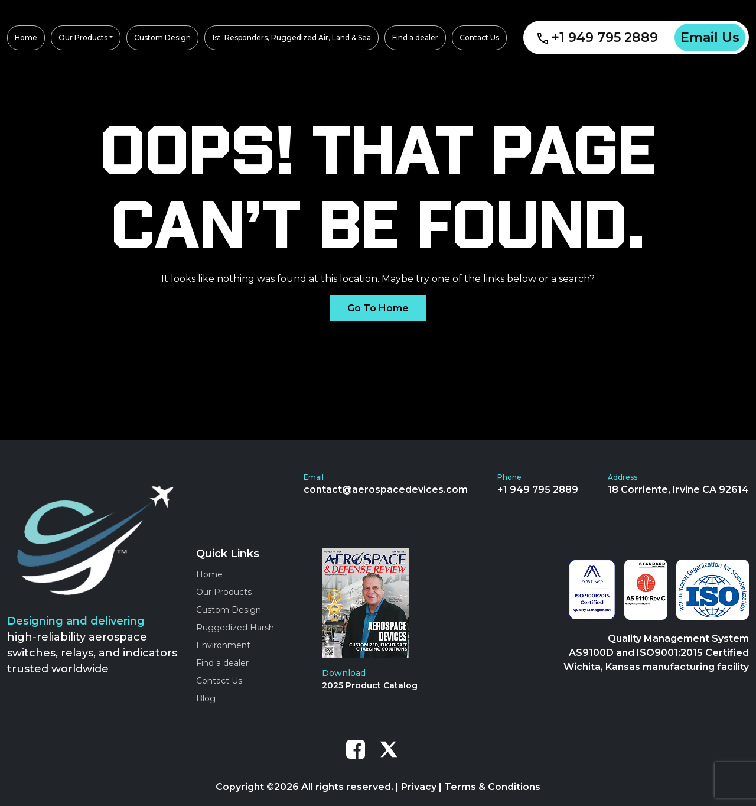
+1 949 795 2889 (597, 38)
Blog (206, 698)
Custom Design (228, 609)
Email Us (709, 38)
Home (209, 574)
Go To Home (378, 308)
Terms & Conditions (492, 786)
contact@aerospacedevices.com (386, 489)
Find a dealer (222, 663)
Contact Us (219, 680)
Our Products (224, 592)
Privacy (418, 786)
